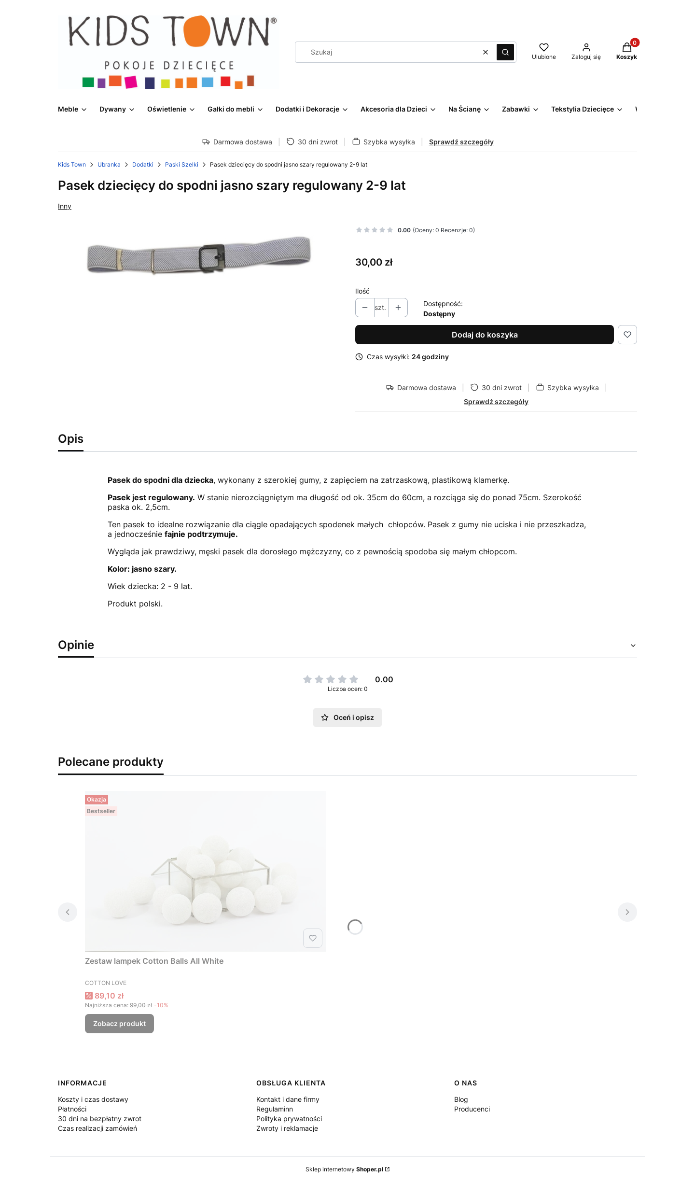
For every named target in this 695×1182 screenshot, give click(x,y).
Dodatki (142, 164)
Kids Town (72, 164)
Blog (461, 1099)
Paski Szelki (181, 164)
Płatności (72, 1109)
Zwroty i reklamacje (287, 1128)
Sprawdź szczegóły (461, 142)
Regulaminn (274, 1109)
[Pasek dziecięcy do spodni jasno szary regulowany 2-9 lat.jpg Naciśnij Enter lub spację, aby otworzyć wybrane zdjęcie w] (199, 255)
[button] (505, 52)
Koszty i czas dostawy (93, 1099)
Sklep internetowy (344, 1169)
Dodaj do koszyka (485, 334)
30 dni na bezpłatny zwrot (99, 1118)
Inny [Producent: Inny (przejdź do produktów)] (64, 206)
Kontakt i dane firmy (288, 1099)
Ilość (362, 291)
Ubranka (109, 164)
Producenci (472, 1109)
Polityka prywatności (289, 1118)
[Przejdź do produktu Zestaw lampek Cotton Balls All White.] (205, 871)
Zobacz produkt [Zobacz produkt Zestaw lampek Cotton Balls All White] (119, 1023)
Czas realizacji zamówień (97, 1128)
